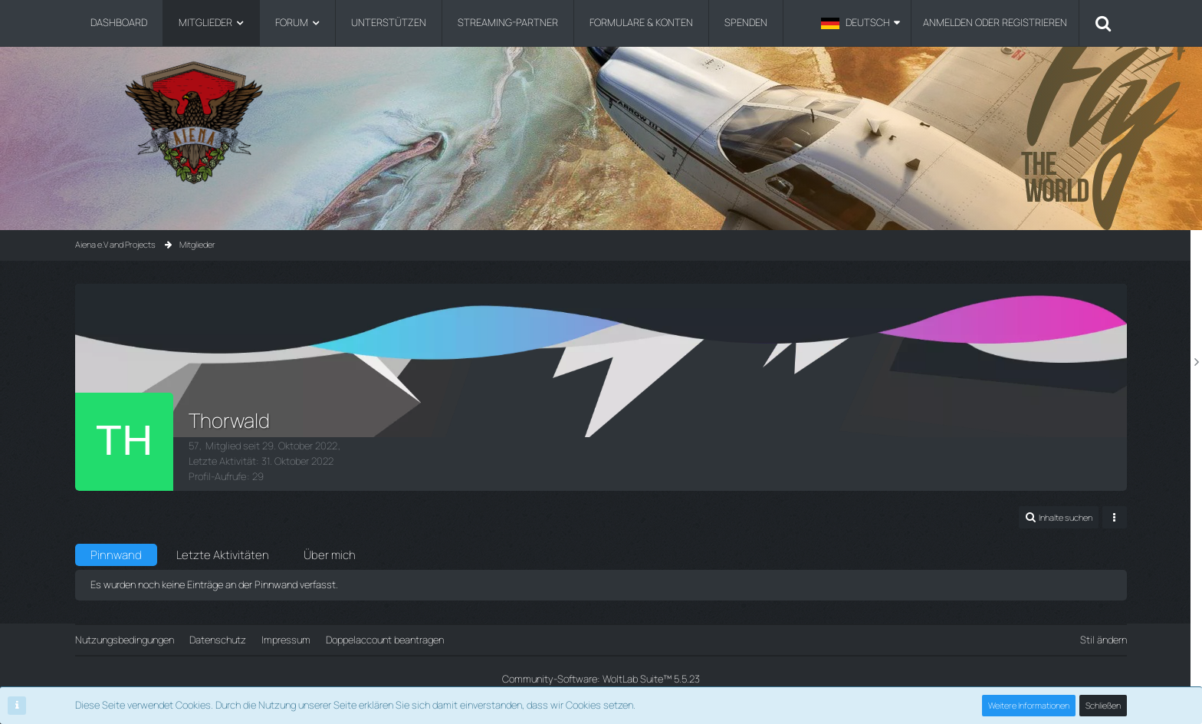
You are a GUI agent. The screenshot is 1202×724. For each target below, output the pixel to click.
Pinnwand (116, 555)
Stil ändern (1103, 640)
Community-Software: (601, 679)
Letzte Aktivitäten (222, 555)
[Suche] (1103, 23)
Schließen (1103, 705)
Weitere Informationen (1028, 705)
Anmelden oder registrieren (995, 22)
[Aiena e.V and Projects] (600, 122)
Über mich (330, 555)
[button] (860, 23)
